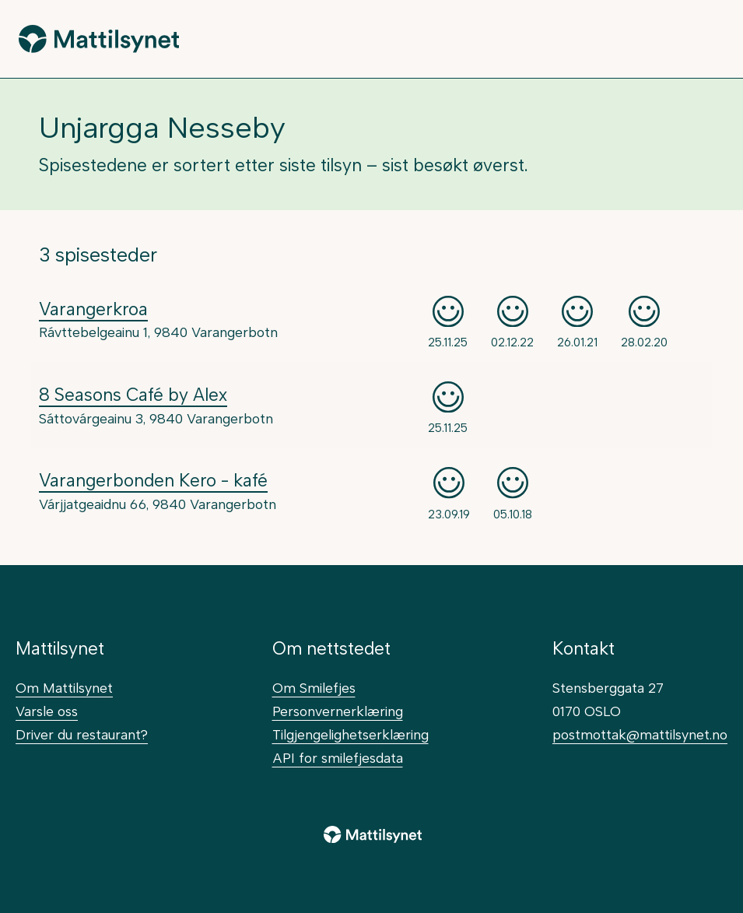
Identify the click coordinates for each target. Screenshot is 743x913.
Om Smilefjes (314, 687)
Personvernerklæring (337, 711)
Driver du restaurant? (82, 734)
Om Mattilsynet (64, 687)
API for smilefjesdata (337, 758)
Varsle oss (47, 711)
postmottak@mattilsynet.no (639, 734)
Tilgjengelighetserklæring (350, 734)
